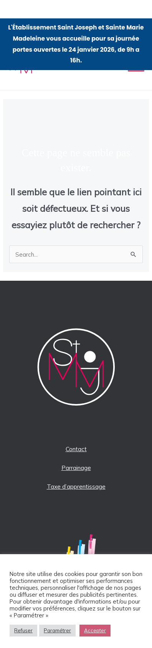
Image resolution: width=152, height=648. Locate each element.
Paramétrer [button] (57, 630)
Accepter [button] (95, 630)
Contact (76, 449)
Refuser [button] (23, 630)
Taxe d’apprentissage (76, 486)
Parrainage (76, 467)
